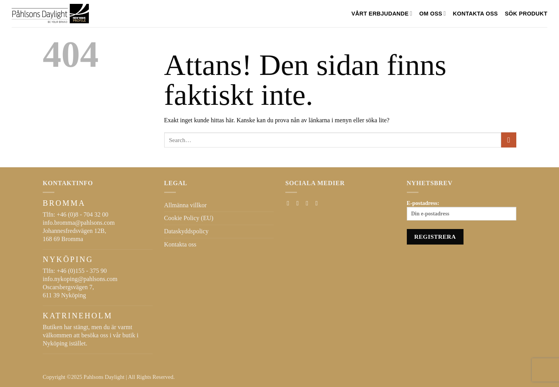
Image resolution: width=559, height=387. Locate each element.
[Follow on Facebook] (290, 203)
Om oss (432, 13)
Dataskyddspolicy (186, 231)
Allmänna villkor (185, 205)
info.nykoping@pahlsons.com (80, 279)
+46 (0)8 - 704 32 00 (82, 214)
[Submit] (508, 140)
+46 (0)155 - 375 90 (82, 270)
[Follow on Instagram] (300, 203)
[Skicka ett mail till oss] (309, 203)
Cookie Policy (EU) (189, 218)
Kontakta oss (475, 13)
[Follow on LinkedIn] (318, 203)
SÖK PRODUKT (526, 13)
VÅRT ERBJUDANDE (381, 13)
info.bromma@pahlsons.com (79, 222)
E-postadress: (462, 210)
